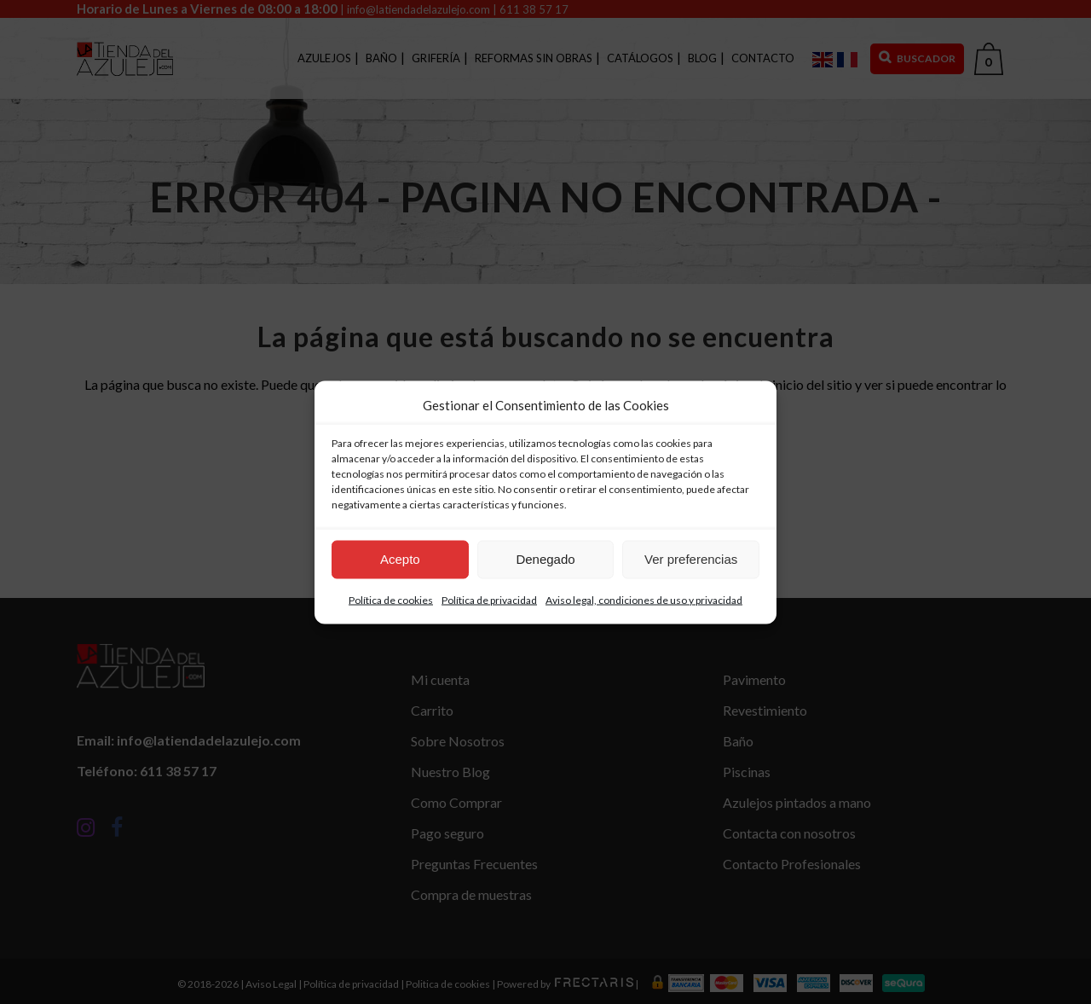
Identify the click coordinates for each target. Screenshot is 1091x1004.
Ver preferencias (690, 559)
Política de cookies (391, 599)
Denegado (545, 559)
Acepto (400, 559)
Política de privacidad (489, 599)
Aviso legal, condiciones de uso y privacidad (644, 599)
